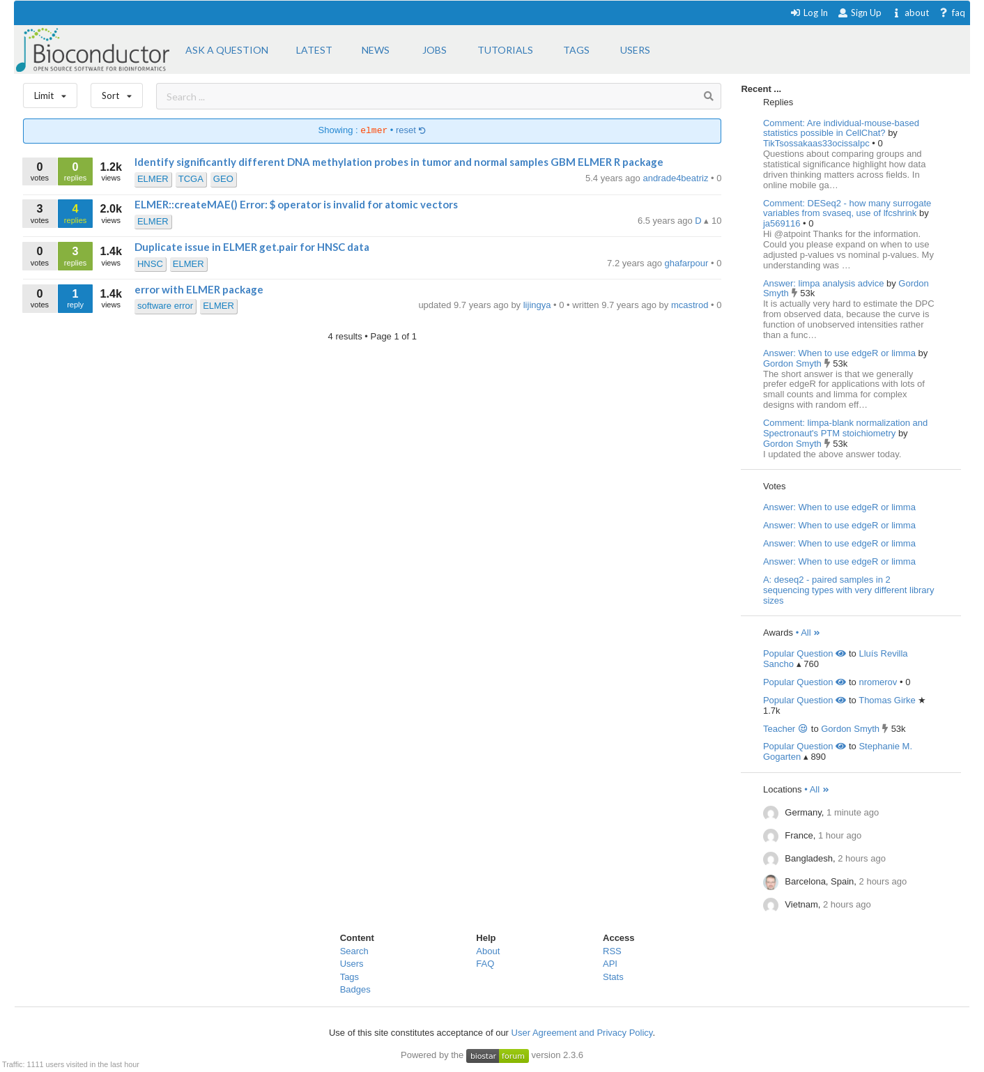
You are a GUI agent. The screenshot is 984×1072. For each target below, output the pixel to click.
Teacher (785, 728)
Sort (116, 92)
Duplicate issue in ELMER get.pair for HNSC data (251, 246)
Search (354, 951)
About (488, 951)
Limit (50, 92)
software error (165, 305)
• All (809, 632)
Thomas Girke (887, 700)
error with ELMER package (198, 289)
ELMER (153, 179)
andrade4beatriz (677, 178)
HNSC (150, 264)
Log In (809, 12)
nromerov (878, 682)
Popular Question (804, 653)
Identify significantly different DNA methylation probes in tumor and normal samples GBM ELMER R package (398, 161)
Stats (613, 977)
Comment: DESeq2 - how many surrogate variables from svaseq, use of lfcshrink (847, 208)
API (610, 963)
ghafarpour (688, 263)
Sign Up (859, 12)
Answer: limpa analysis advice (823, 283)
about (910, 12)
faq (951, 12)
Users (352, 963)
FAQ (485, 963)
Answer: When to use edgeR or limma (839, 353)
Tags (349, 977)
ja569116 (783, 223)
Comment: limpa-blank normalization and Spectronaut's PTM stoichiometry (845, 428)
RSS (612, 951)
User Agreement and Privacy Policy (582, 1032)
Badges (355, 989)
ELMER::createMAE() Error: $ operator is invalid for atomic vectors (296, 204)
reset (411, 130)
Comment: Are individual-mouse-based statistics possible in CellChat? (841, 128)
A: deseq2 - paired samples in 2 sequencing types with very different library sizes (848, 590)
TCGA (190, 179)
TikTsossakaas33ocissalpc (817, 143)
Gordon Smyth (793, 363)
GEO (223, 179)
